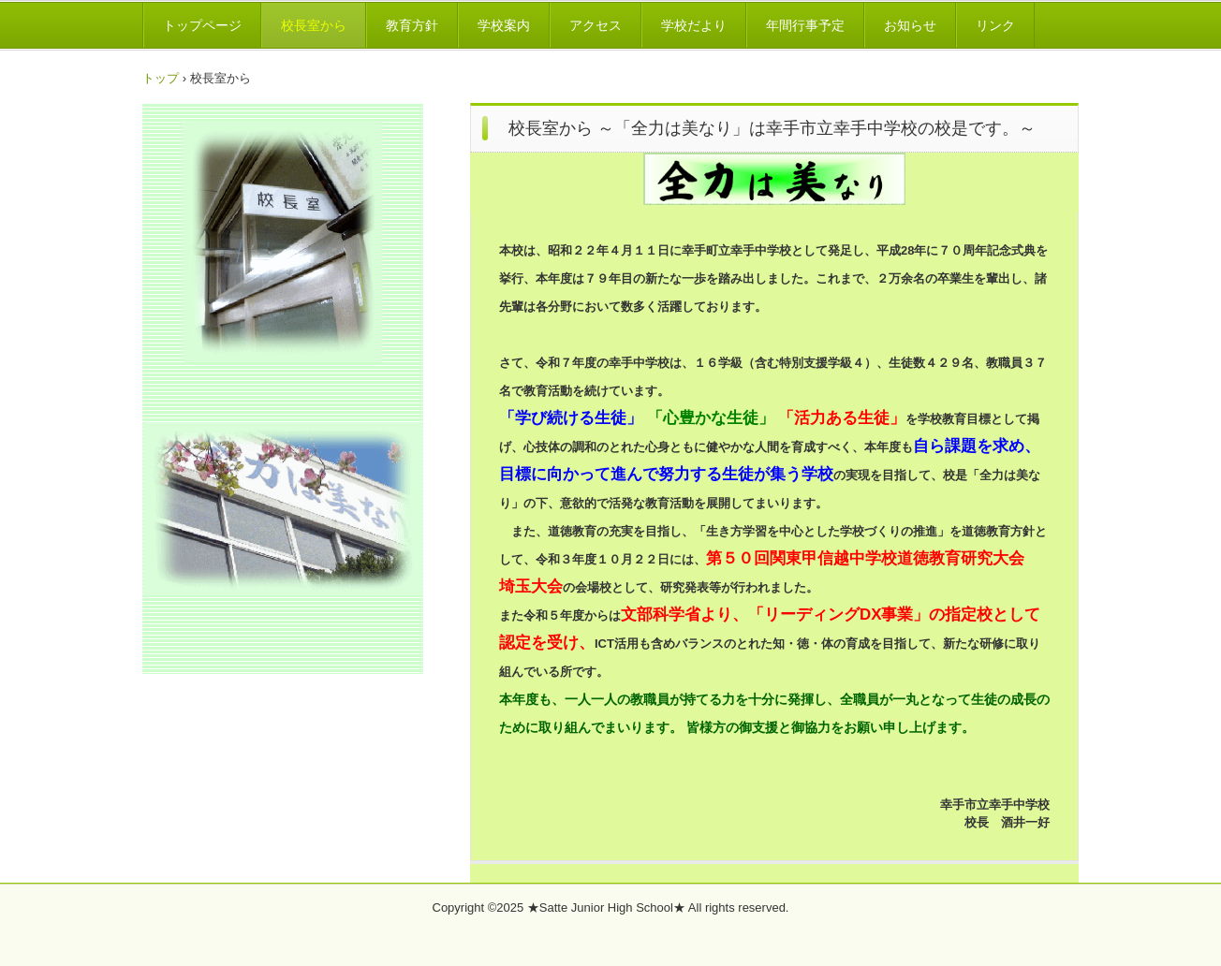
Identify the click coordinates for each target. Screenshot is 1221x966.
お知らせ (910, 25)
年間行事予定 (805, 25)
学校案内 (504, 25)
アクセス (595, 25)
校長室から (313, 25)
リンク (995, 25)
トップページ (202, 25)
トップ (160, 78)
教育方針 (412, 25)
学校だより (694, 25)
